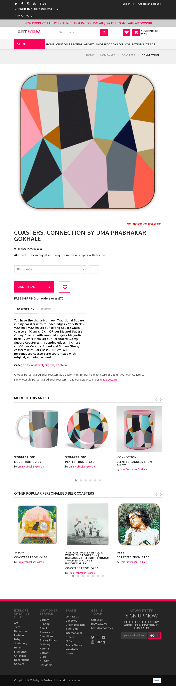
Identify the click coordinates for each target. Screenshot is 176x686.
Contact (44, 652)
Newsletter (72, 649)
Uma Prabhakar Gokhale (30, 466)
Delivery (45, 644)
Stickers (19, 664)
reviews (48, 309)
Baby (17, 639)
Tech (17, 627)
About (89, 44)
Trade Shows (73, 645)
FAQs (68, 641)
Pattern (61, 365)
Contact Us (72, 616)
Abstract (37, 365)
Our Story (71, 620)
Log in (126, 3)
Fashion (19, 635)
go (154, 635)
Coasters (128, 56)
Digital (49, 365)
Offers (69, 653)
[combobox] (50, 269)
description (26, 309)
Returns (44, 648)
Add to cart (34, 287)
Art (16, 623)
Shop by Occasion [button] (109, 44)
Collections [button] (134, 44)
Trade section (108, 379)
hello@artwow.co (42, 8)
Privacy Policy (48, 640)
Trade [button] (150, 44)
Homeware (107, 56)
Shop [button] (21, 44)
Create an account (149, 3)
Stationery (20, 643)
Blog (43, 3)
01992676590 (24, 16)
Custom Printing (69, 44)
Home (50, 44)
